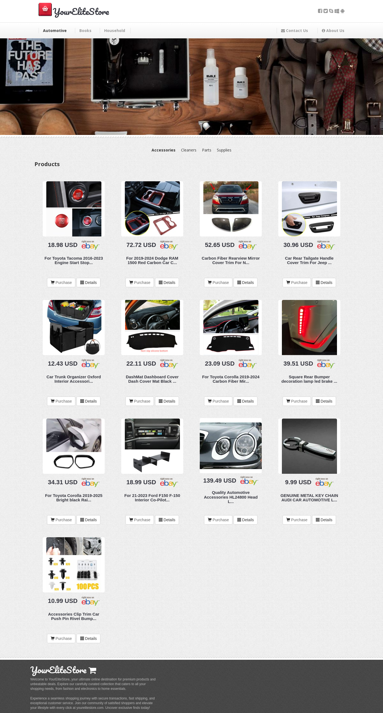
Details (88, 282)
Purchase (64, 282)
